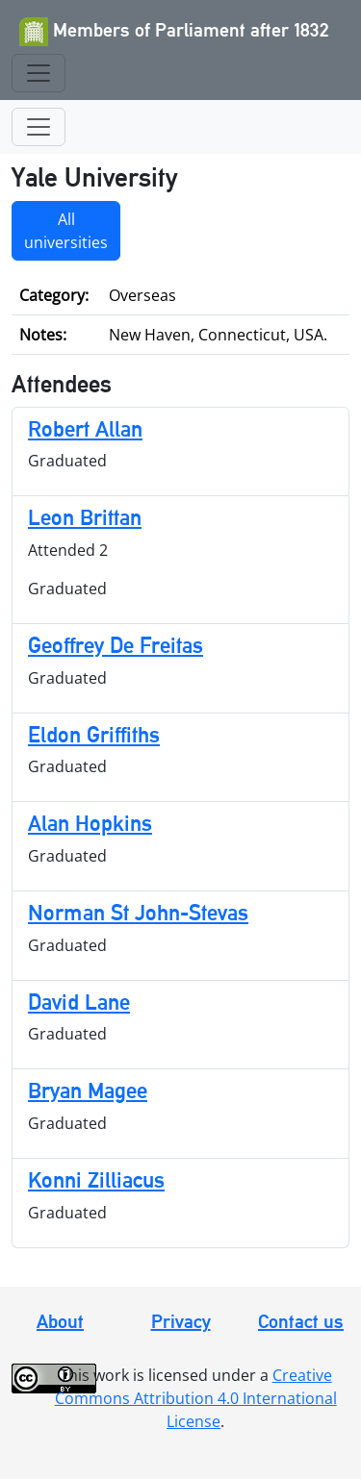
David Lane (79, 1002)
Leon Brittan (85, 517)
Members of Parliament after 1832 (174, 31)
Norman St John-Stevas (138, 912)
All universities (66, 231)
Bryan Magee (87, 1090)
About (60, 1321)
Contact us (301, 1321)
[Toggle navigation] (38, 73)
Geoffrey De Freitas (115, 645)
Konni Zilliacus (96, 1179)
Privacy (181, 1321)
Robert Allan (85, 428)
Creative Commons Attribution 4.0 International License (196, 1398)
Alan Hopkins (90, 823)
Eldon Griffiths (94, 734)
